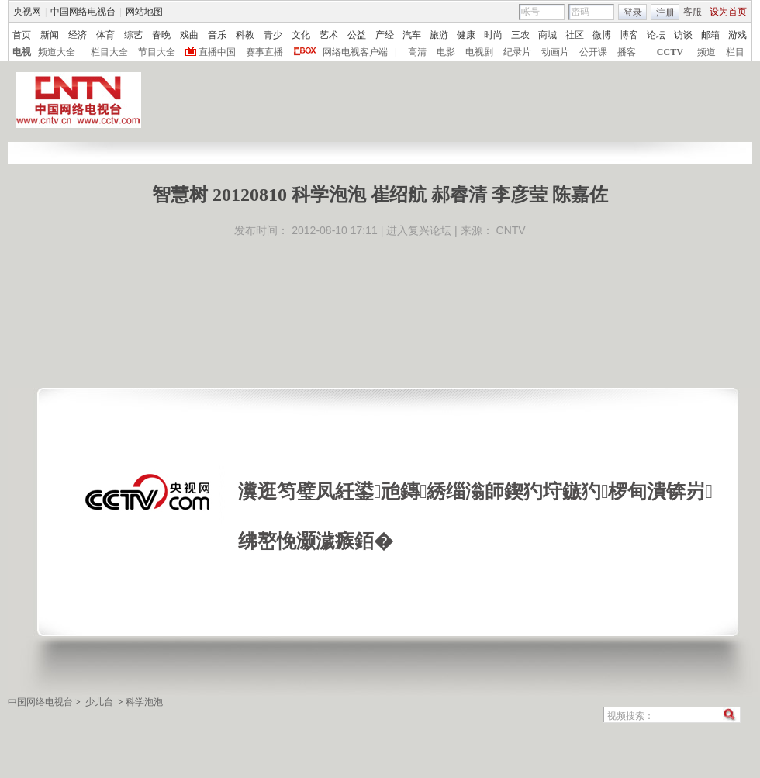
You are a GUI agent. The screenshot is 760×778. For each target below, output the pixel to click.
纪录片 (517, 52)
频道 (706, 52)
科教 (245, 34)
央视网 (27, 11)
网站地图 (144, 11)
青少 (273, 34)
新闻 (49, 34)
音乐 (217, 34)
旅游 (439, 34)
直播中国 (217, 52)
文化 (301, 34)
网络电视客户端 (355, 52)
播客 (626, 52)
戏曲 (189, 34)
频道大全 (56, 52)
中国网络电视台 (83, 11)
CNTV (511, 230)
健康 (466, 34)
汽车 (411, 34)
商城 (547, 34)
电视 (21, 52)
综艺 (133, 34)
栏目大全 (109, 52)
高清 (417, 52)
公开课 (593, 52)
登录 (633, 12)
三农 (520, 34)
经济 (77, 34)
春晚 (161, 34)
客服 (692, 11)
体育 (105, 34)
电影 (446, 52)
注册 (665, 12)
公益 (356, 34)
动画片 (555, 52)
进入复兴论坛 (418, 230)
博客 (629, 34)
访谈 (683, 34)
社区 (574, 34)
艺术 (329, 34)
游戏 (737, 34)
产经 (384, 34)
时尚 (493, 34)
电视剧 (479, 52)
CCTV (670, 52)
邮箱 (710, 34)
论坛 (656, 34)
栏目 (735, 52)
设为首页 (728, 11)
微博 (601, 34)
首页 (21, 34)
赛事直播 (264, 52)
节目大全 (156, 52)
